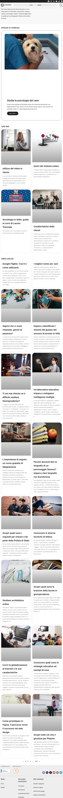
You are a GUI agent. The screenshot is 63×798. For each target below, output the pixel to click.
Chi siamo (21, 782)
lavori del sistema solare (47, 166)
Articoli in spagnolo (38, 780)
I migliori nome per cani (46, 264)
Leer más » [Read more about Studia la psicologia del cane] (13, 113)
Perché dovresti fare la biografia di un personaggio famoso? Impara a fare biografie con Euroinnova (46, 473)
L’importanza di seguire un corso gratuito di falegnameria (15, 467)
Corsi (30, 5)
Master (39, 5)
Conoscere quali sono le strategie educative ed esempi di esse (47, 663)
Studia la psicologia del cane (23, 100)
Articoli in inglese (38, 784)
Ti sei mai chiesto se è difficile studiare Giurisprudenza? (14, 401)
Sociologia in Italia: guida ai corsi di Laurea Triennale (15, 223)
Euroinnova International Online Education (23, 790)
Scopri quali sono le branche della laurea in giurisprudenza (46, 593)
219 (36, 754)
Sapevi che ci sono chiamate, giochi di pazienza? (13, 330)
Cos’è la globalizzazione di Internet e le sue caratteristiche (15, 665)
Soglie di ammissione (39, 791)
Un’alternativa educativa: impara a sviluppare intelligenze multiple (47, 397)
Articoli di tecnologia (39, 787)
